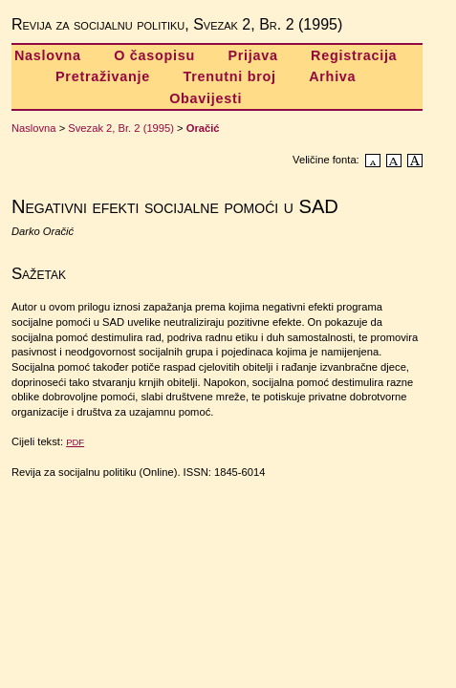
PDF (75, 442)
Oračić (203, 128)
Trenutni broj (229, 76)
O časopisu (154, 55)
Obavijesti (205, 98)
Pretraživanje (102, 76)
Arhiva (332, 76)
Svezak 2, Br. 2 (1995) (121, 128)
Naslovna (47, 55)
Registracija (354, 55)
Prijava (252, 55)
